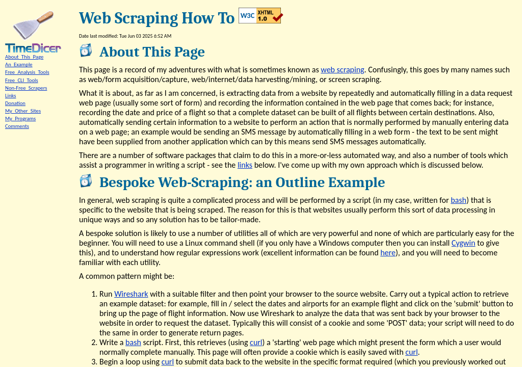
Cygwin (464, 243)
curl (256, 342)
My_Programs (20, 118)
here (388, 252)
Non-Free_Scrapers (26, 88)
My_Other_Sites (23, 111)
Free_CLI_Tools (21, 80)
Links (10, 95)
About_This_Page (24, 57)
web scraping (342, 69)
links (245, 165)
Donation (15, 103)
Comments (17, 126)
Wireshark (131, 294)
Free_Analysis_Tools (27, 72)
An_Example (19, 64)
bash (458, 200)
